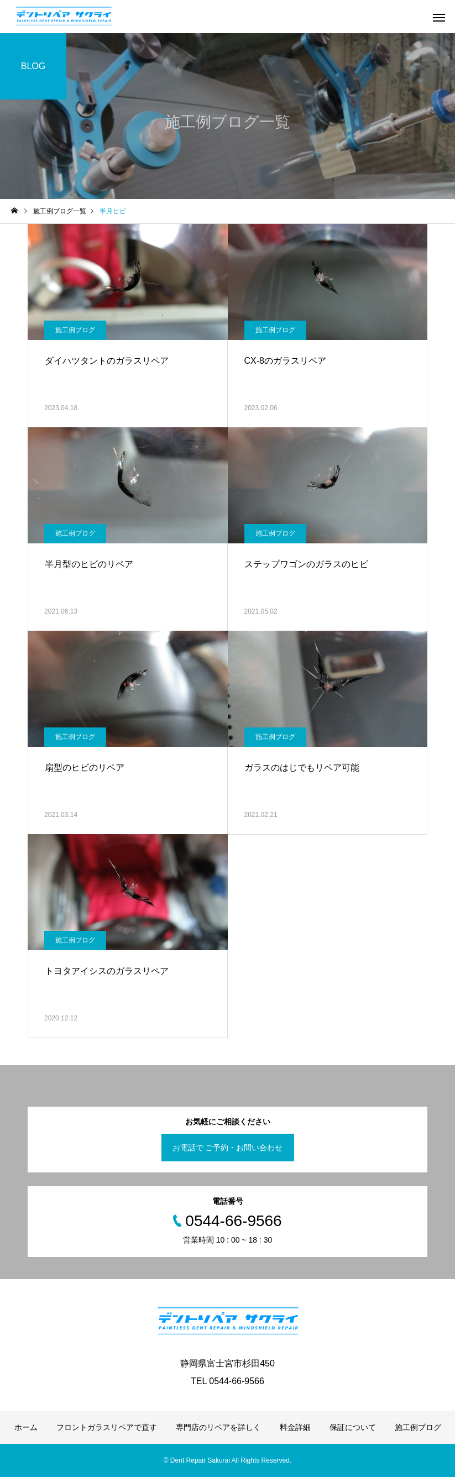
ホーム (26, 1427)
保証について (353, 1427)
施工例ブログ (75, 330)
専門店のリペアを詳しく (218, 1427)
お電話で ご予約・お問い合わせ (227, 1147)
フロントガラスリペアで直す (106, 1427)
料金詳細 (295, 1427)
